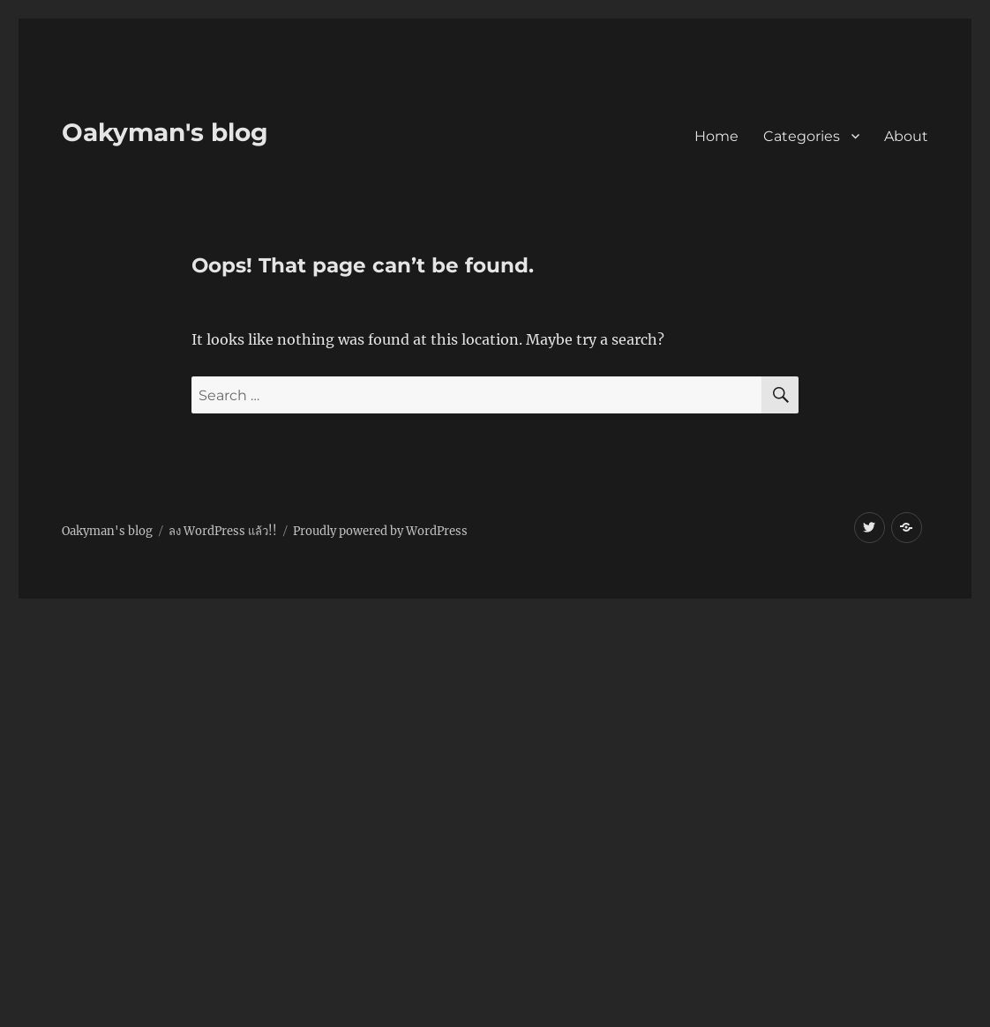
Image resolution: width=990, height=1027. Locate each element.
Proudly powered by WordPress (380, 531)
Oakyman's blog (165, 132)
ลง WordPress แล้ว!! (223, 531)
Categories (801, 136)
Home (716, 136)
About (906, 136)
